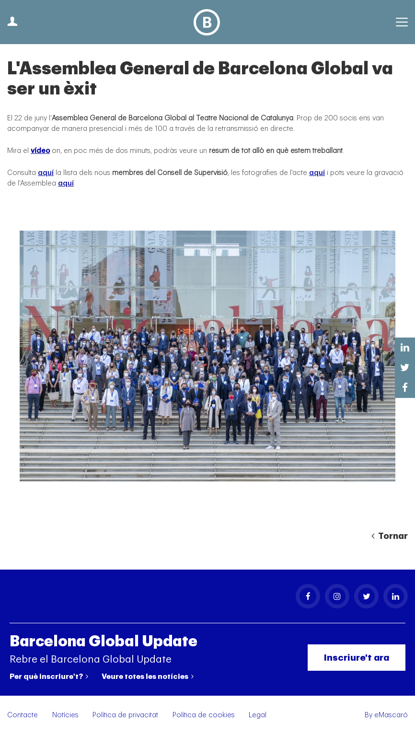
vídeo (40, 150)
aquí (46, 172)
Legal (257, 715)
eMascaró (391, 715)
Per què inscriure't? (49, 676)
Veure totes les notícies (148, 676)
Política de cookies (204, 715)
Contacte (22, 715)
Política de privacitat (125, 715)
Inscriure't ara (356, 657)
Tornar (389, 536)
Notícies (65, 715)
